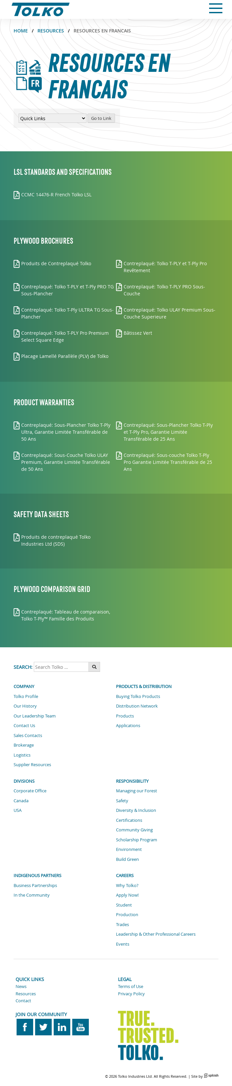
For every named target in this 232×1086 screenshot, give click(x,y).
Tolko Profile (26, 696)
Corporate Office (30, 791)
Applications (128, 725)
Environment (129, 849)
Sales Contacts (28, 735)
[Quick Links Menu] (53, 118)
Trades (122, 924)
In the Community (32, 895)
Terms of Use (130, 986)
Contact (23, 1001)
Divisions (24, 781)
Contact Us (24, 725)
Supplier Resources (32, 764)
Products (125, 716)
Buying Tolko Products (138, 696)
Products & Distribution (144, 686)
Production (127, 914)
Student (124, 905)
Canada (21, 801)
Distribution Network (137, 706)
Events (122, 944)
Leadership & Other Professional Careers (156, 934)
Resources (50, 30)
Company (24, 686)
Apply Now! (127, 895)
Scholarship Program (136, 840)
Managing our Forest (136, 791)
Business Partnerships (35, 885)
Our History (25, 706)
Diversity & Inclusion (136, 810)
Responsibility (132, 781)
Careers (125, 875)
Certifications (129, 820)
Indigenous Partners (37, 875)
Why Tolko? (127, 885)
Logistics (22, 755)
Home (21, 30)
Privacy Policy (131, 994)
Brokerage (24, 745)
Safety (122, 801)
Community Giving (134, 830)
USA (18, 810)
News (21, 986)
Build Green (127, 859)
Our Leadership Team (35, 716)
